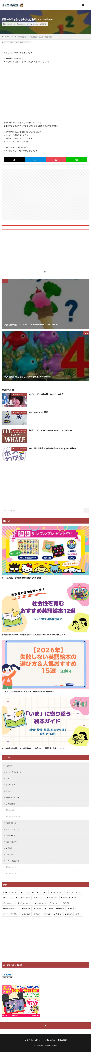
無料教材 (11, 810)
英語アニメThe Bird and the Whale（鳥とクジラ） (51, 430)
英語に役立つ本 (11, 842)
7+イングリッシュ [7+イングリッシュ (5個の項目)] (11, 892)
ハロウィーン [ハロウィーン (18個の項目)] (52, 898)
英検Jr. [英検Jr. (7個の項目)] (79, 914)
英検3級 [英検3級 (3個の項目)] (48, 914)
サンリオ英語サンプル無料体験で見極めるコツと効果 (21, 578)
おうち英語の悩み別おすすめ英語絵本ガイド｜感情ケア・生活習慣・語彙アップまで (33, 748)
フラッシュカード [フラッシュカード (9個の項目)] (26, 903)
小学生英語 (10, 854)
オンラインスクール (13, 829)
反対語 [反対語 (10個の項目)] (66, 903)
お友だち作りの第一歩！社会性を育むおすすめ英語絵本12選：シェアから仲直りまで (33, 635)
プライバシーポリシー (33, 1040)
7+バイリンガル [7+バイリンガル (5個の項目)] (28, 892)
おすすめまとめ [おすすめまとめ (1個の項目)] (58, 892)
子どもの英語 (52, 1046)
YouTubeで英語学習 (39, 24)
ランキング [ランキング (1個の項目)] (55, 903)
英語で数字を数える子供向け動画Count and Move (46, 37)
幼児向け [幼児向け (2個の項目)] (50, 908)
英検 (7, 778)
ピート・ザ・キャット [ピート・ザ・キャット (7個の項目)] (70, 898)
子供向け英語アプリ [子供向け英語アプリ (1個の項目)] (12, 908)
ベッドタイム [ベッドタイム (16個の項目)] (41, 903)
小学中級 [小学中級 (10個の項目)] (27, 908)
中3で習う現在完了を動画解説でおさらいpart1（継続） (53, 448)
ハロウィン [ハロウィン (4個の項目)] (39, 898)
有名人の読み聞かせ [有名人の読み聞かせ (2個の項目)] (12, 914)
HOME (6, 37)
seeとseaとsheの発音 (38, 412)
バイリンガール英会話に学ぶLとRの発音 (46, 394)
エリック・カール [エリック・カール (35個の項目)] (74, 892)
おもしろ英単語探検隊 (13, 772)
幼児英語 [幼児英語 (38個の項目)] (61, 908)
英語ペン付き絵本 (14, 816)
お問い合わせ (50, 1040)
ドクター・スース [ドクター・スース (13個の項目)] (24, 898)
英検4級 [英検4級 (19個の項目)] (58, 914)
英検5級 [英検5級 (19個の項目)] (69, 914)
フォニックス (10, 785)
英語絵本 (9, 766)
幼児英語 (9, 848)
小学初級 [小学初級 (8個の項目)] (38, 908)
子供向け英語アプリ (13, 797)
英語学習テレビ (11, 823)
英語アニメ (12, 873)
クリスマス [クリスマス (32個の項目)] (9, 898)
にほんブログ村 (7, 977)
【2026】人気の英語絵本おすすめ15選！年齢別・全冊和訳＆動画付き (28, 691)
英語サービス (10, 835)
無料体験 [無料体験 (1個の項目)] (27, 914)
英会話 (8, 791)
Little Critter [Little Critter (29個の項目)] (43, 892)
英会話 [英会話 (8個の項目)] (37, 914)
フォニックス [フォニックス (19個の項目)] (9, 903)
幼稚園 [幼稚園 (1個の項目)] (72, 908)
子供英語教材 (10, 804)
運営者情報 (62, 1040)
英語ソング (12, 867)
